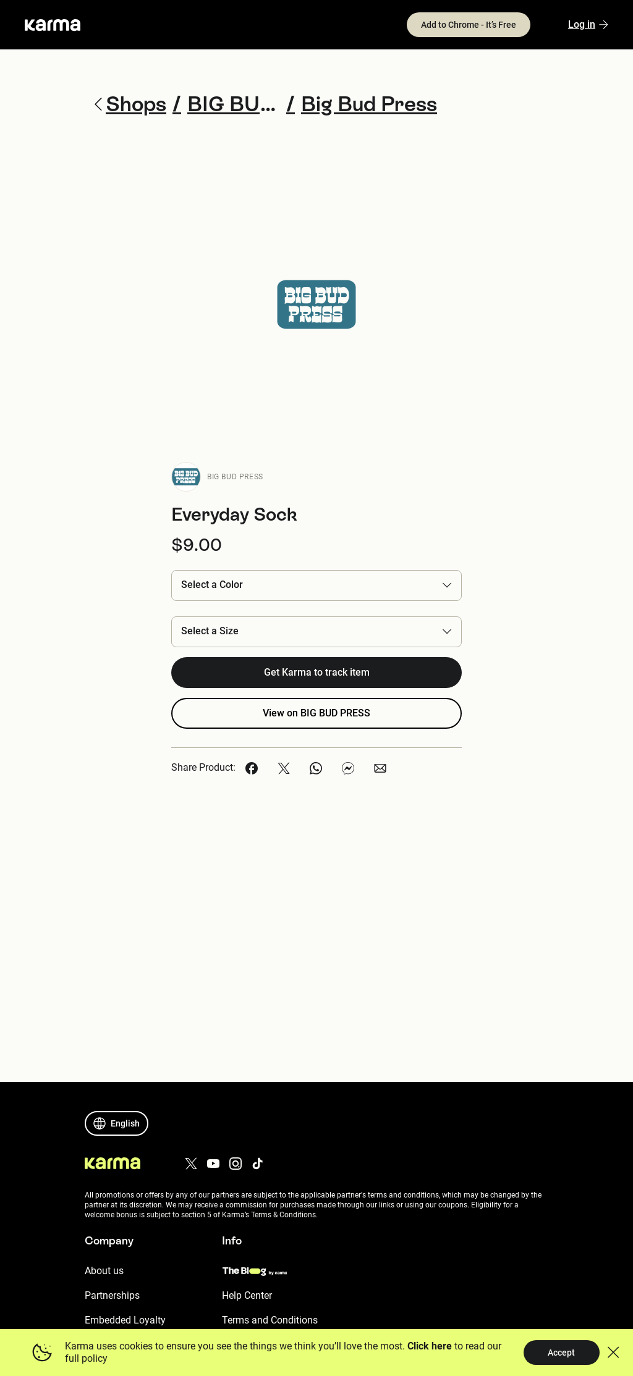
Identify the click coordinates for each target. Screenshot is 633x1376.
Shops (134, 104)
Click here (429, 1346)
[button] (316, 585)
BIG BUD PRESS (235, 476)
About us (104, 1271)
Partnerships (112, 1295)
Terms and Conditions (270, 1320)
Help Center (247, 1295)
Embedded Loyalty (125, 1320)
